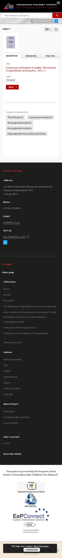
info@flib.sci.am (11, 222)
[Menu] (58, 2)
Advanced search (42, 21)
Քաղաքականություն (19, 122)
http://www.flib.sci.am (14, 236)
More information (41, 546)
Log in (6, 443)
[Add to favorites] (56, 29)
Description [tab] (12, 56)
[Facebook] (5, 242)
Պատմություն (15, 117)
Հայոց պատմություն (40, 117)
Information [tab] (30, 56)
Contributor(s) (10, 376)
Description (9, 411)
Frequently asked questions (16, 417)
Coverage (8, 394)
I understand (32, 550)
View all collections (12, 342)
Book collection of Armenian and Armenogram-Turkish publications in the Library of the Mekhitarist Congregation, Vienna (29, 317)
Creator (7, 371)
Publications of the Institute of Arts (20, 327)
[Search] (57, 15)
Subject (6, 382)
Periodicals (8, 300)
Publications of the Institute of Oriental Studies (25, 333)
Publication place (11, 388)
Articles (7, 294)
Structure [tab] (50, 56)
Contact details (10, 423)
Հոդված (10, 80)
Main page (8, 272)
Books (6, 289)
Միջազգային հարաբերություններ (27, 133)
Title (5, 365)
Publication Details (12, 359)
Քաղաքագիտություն (20, 128)
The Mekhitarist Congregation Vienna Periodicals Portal (29, 306)
